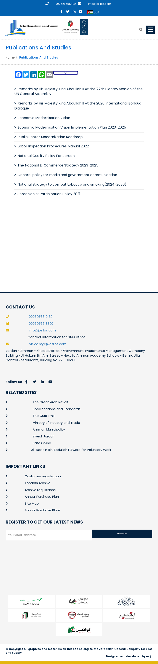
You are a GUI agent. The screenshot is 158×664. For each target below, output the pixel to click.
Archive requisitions (40, 490)
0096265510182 (65, 4)
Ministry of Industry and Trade (56, 422)
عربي (93, 12)
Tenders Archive (37, 483)
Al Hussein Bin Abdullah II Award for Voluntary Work (71, 449)
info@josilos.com (99, 4)
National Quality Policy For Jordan (46, 155)
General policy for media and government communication (67, 174)
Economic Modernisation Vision (44, 117)
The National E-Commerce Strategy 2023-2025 (58, 165)
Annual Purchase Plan (42, 496)
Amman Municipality (49, 429)
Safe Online (42, 443)
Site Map (32, 503)
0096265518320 (41, 323)
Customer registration (43, 476)
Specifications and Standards (57, 409)
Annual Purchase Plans (43, 510)
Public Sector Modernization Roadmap (50, 136)
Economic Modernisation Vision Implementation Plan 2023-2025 (72, 127)
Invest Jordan (44, 436)
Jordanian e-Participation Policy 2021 (49, 193)
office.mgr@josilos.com (47, 344)
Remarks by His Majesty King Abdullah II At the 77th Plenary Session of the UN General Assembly (78, 91)
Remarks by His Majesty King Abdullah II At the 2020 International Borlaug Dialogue (77, 106)
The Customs (44, 415)
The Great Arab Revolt (51, 402)
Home (10, 57)
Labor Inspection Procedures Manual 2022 (53, 146)
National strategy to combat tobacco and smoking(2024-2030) (72, 184)
